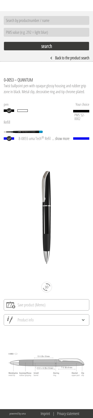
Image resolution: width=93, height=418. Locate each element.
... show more (60, 138)
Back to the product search (69, 58)
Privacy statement (68, 413)
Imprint (45, 413)
